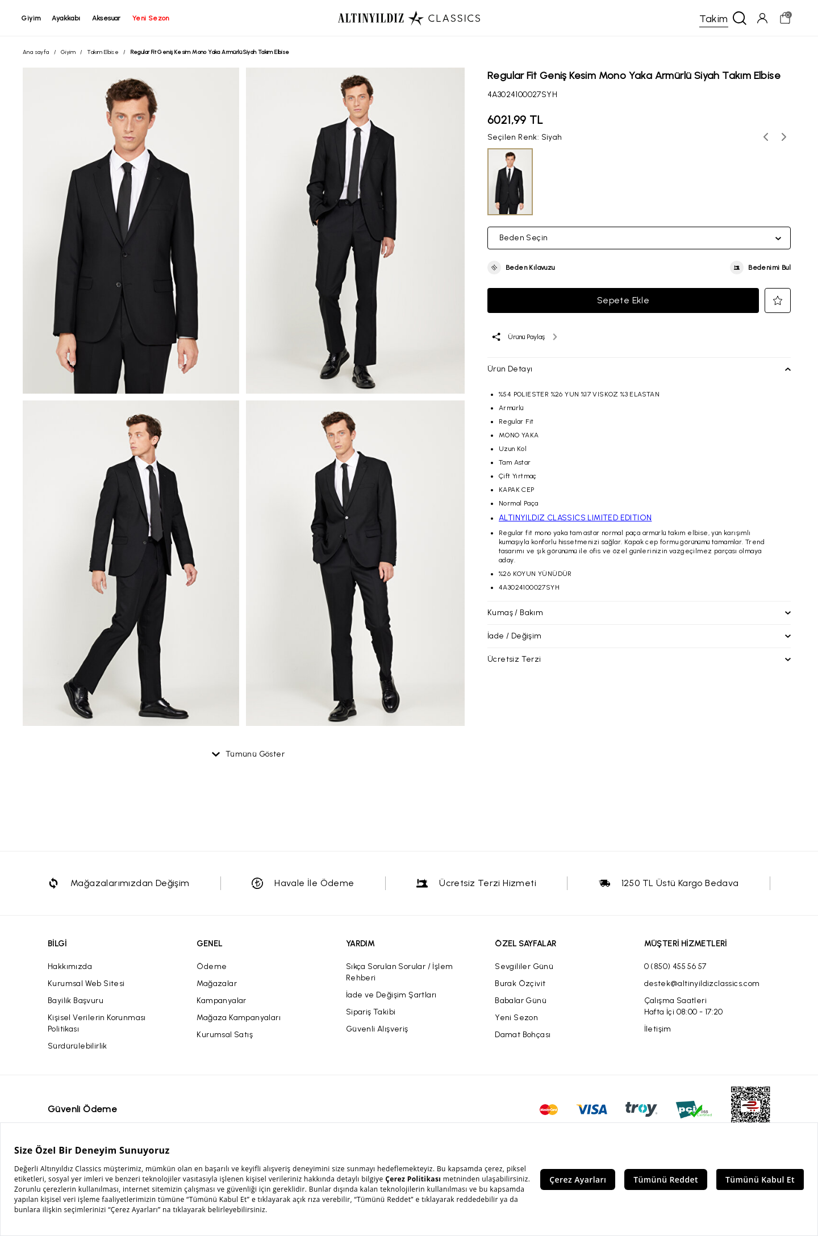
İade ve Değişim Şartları (391, 995)
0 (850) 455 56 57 (675, 967)
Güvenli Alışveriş (377, 1029)
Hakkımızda (70, 967)
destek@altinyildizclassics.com (702, 984)
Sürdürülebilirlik (77, 1046)
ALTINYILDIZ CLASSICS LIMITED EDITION (575, 518)
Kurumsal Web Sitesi (86, 984)
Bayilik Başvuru (75, 1001)
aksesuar (107, 18)
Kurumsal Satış (225, 1035)
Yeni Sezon (516, 1018)
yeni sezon (151, 18)
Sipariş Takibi (371, 1012)
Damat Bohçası (522, 1035)
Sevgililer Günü (524, 967)
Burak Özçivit (520, 984)
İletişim (657, 1029)
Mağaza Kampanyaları (239, 1018)
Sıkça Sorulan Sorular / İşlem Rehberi (399, 972)
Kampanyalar (221, 1001)
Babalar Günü (520, 1001)
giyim (32, 18)
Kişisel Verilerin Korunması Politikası (97, 1023)
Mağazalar (217, 984)
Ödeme (212, 967)
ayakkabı (67, 18)
